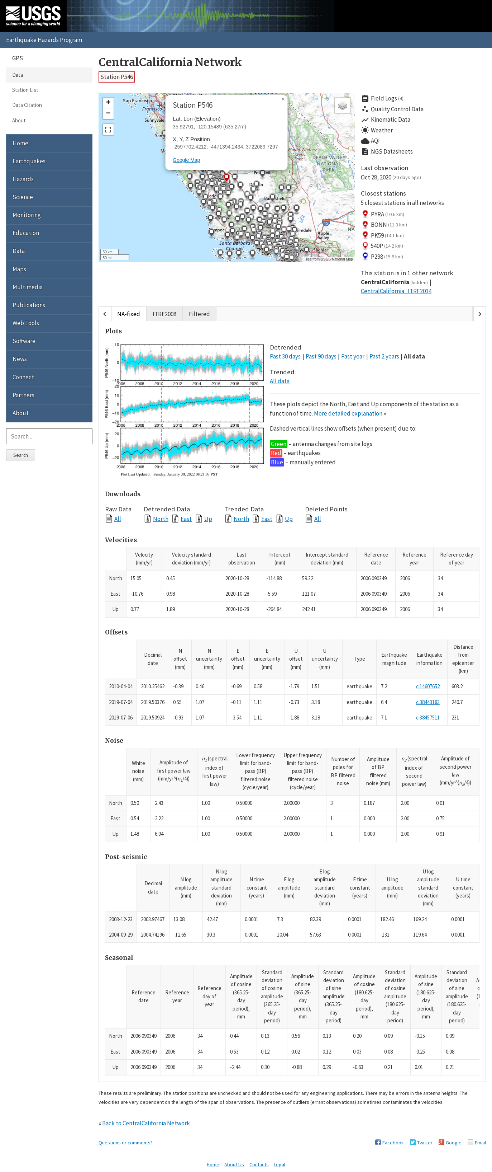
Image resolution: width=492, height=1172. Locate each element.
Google (454, 1142)
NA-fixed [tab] (128, 314)
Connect (23, 377)
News (20, 359)
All (117, 518)
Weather (377, 130)
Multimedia (28, 287)
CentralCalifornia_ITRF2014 (396, 291)
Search (20, 455)
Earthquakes (29, 161)
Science (23, 197)
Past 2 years (384, 356)
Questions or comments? (126, 1142)
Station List (25, 89)
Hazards (23, 179)
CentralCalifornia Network (170, 62)
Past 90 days (321, 356)
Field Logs (382, 98)
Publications (29, 305)
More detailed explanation (348, 413)
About (19, 120)
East (186, 518)
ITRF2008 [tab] (164, 314)
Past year (352, 356)
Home (20, 143)
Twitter (425, 1142)
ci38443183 (428, 702)
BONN (384, 225)
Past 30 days (285, 356)
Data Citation (27, 105)
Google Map (186, 160)
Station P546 (116, 77)
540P (382, 246)
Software (24, 341)
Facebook (393, 1142)
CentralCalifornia (394, 282)
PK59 (382, 235)
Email (480, 1142)
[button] (224, 221)
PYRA (383, 214)
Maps (19, 269)
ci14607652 (428, 686)
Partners (23, 395)
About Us (234, 1164)
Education (26, 233)
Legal (279, 1164)
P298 (382, 256)
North (160, 518)
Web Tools (26, 323)
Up (208, 518)
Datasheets (387, 151)
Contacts (259, 1164)
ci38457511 (428, 717)
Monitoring (27, 215)
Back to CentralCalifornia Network (146, 1123)
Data (17, 74)
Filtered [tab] (199, 314)
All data (414, 356)
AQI (370, 141)
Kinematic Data (385, 120)
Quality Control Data (392, 109)
